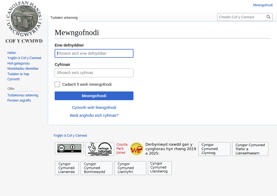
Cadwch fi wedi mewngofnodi (86, 84)
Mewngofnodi (94, 96)
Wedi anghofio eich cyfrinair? (94, 115)
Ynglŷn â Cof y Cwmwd (70, 135)
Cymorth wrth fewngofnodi (94, 107)
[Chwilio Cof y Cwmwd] (245, 17)
